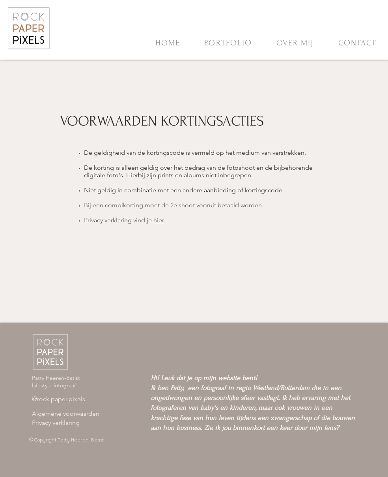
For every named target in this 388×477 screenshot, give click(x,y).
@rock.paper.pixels (58, 399)
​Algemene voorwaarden (65, 413)
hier (158, 220)
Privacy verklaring (56, 422)
